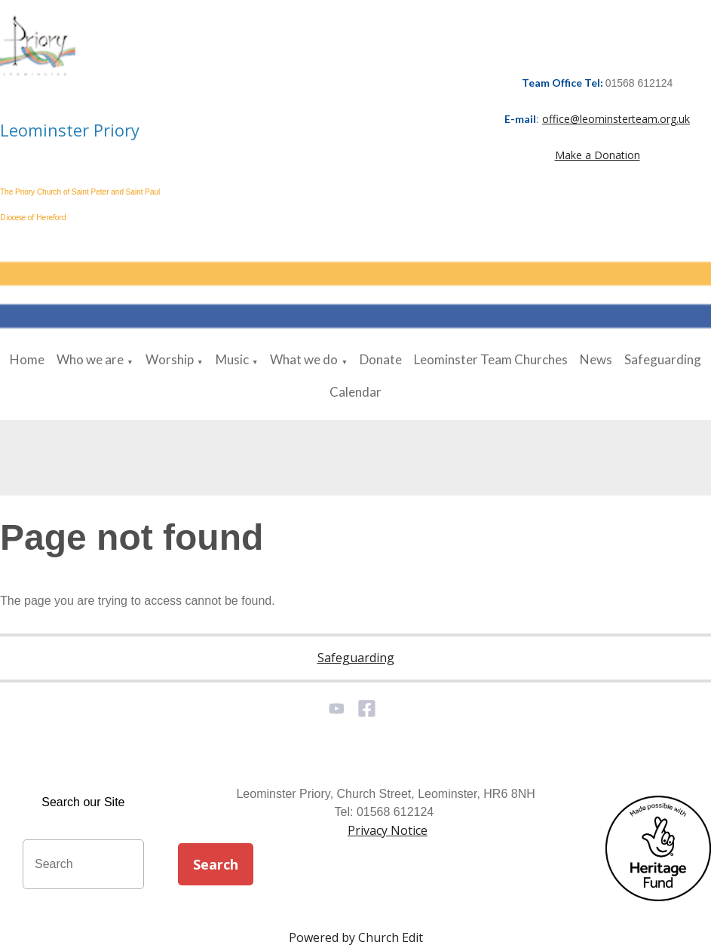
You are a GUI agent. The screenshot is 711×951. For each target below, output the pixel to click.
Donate (381, 359)
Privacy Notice (388, 830)
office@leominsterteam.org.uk (616, 119)
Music (232, 359)
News (596, 359)
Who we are (90, 359)
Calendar (355, 392)
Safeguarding (662, 359)
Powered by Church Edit (356, 937)
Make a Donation (597, 155)
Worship (170, 359)
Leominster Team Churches (491, 359)
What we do (304, 359)
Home (27, 359)
